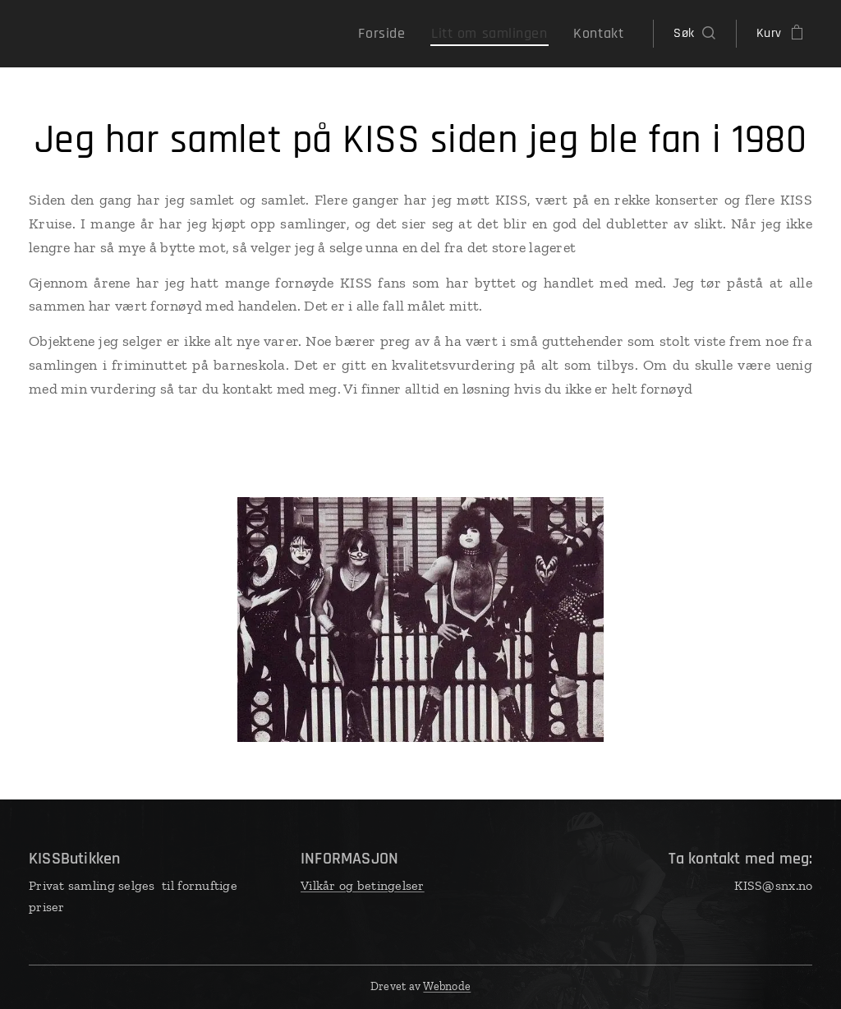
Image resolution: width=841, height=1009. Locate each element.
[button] (694, 33)
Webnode (447, 986)
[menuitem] (405, 33)
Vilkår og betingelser (363, 885)
